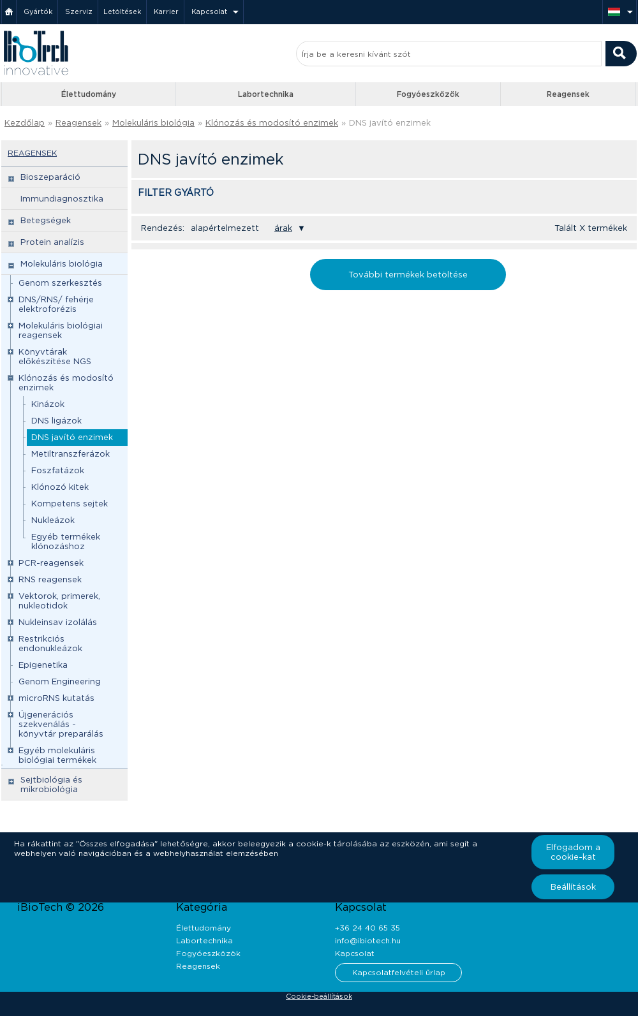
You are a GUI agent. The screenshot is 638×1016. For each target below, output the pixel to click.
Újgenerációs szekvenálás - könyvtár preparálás (61, 724)
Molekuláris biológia (153, 123)
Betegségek (45, 220)
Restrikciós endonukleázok (50, 643)
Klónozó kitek (60, 487)
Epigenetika (43, 665)
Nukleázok (53, 520)
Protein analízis (52, 242)
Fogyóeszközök (428, 94)
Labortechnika (265, 94)
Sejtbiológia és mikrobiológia (51, 784)
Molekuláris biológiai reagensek (61, 330)
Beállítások (573, 887)
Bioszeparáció (50, 177)
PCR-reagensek (51, 563)
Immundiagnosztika (61, 198)
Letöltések (122, 11)
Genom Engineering (60, 681)
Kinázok (47, 404)
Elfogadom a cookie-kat (573, 852)
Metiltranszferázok (70, 454)
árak (283, 228)
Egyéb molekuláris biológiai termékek (57, 755)
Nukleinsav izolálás (58, 622)
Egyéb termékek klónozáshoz (65, 541)
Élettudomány (88, 94)
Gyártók (38, 11)
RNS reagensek (50, 579)
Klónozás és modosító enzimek (271, 123)
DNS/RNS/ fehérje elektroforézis (56, 304)
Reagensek (568, 94)
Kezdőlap (24, 123)
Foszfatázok (57, 470)
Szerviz (79, 11)
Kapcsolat (209, 11)
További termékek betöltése (408, 274)
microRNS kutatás (56, 698)
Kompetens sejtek (69, 503)
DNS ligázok (56, 420)
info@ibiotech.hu (368, 940)
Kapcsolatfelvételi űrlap (398, 972)
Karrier (166, 11)
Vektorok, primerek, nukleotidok (59, 600)
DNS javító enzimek (390, 123)
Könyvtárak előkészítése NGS (55, 356)
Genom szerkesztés (60, 283)
